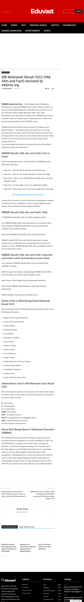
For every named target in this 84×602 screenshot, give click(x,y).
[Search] (78, 11)
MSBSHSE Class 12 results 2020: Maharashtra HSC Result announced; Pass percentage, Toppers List (42, 525)
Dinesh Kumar (7, 88)
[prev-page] (3, 585)
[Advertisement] (42, 49)
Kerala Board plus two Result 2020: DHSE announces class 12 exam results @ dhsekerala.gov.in (14, 524)
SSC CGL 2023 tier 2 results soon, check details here (44, 577)
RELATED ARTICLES (9, 557)
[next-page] (6, 585)
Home (3, 69)
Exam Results (11, 69)
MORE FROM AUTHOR (26, 557)
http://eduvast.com (22, 542)
